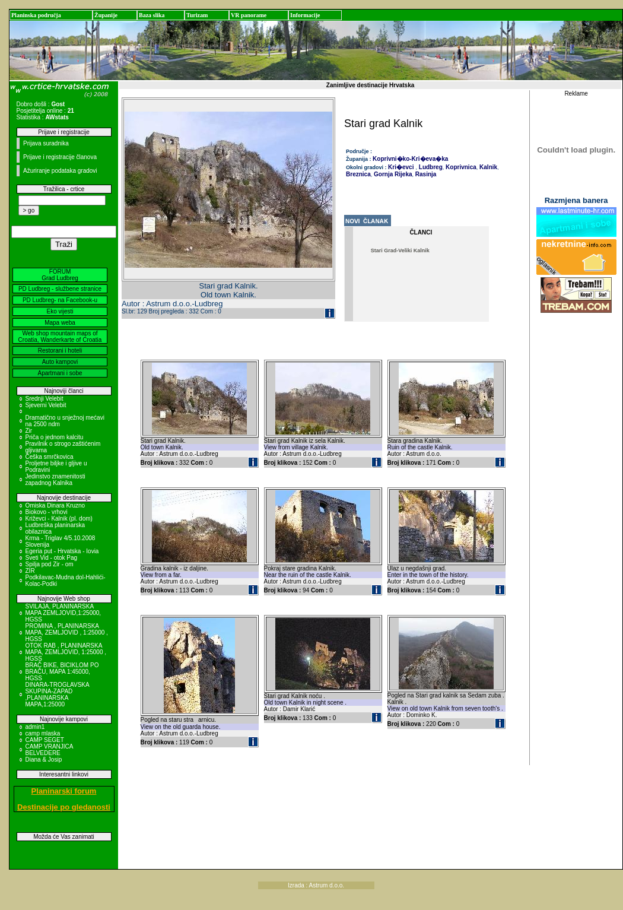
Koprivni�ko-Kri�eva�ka (410, 159)
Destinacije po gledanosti (63, 807)
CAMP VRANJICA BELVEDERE (49, 749)
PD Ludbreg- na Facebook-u (60, 300)
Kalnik (487, 167)
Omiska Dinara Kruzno (55, 505)
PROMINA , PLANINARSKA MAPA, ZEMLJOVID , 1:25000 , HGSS (67, 632)
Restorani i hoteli (60, 350)
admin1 (35, 727)
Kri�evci (401, 167)
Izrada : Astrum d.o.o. (316, 885)
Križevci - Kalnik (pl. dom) (59, 518)
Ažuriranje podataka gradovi (60, 170)
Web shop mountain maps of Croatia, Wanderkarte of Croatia (60, 336)
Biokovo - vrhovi (47, 512)
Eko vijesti (59, 311)
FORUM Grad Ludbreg (60, 274)
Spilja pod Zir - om (50, 564)
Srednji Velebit (44, 398)
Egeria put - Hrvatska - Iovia (62, 551)
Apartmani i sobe (59, 373)
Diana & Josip (44, 759)
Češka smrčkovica (50, 457)
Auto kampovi (60, 362)
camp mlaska (43, 733)
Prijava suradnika (46, 143)
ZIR (30, 570)
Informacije (305, 15)
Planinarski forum (64, 791)
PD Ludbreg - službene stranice (59, 289)
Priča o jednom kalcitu (55, 437)
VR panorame (248, 15)
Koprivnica (460, 167)
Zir (29, 430)
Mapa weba (59, 322)
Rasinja (425, 174)
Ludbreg (430, 167)
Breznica (358, 174)
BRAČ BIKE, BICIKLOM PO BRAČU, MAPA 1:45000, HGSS (62, 671)
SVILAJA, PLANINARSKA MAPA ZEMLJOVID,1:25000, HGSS (63, 613)
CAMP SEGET (45, 740)
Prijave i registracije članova (60, 157)
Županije (105, 15)
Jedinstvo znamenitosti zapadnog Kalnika (55, 479)
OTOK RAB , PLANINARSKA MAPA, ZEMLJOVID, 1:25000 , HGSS (66, 652)
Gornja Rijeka (392, 174)
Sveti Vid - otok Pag (52, 557)
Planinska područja (36, 15)
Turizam (197, 15)
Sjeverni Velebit (46, 405)
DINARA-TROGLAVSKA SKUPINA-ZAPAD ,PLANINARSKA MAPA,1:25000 (58, 694)
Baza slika (152, 15)
